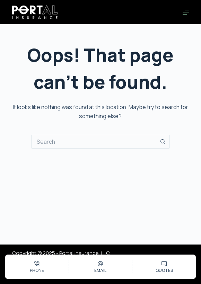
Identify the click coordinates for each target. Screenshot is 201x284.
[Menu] (186, 12)
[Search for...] (93, 142)
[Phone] (37, 266)
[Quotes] (164, 266)
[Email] (100, 266)
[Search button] (163, 142)
